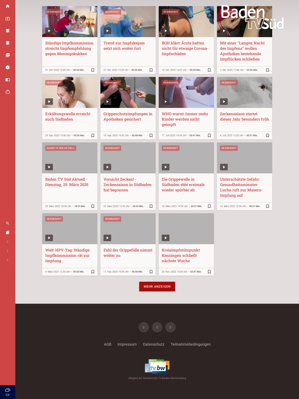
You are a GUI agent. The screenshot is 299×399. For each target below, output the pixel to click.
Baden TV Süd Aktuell (61, 148)
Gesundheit (54, 12)
